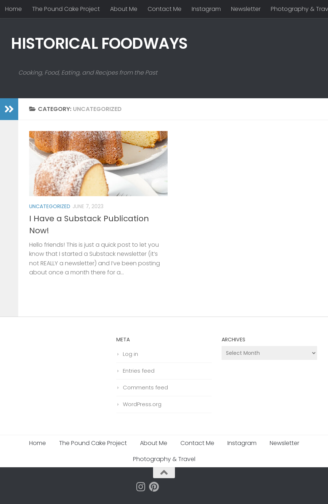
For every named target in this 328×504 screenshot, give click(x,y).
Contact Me (164, 9)
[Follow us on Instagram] (141, 487)
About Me (123, 9)
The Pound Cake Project (66, 9)
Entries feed (139, 370)
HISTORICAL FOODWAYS (99, 43)
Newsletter (246, 9)
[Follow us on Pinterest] (154, 487)
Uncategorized (49, 206)
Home (13, 9)
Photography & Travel (164, 459)
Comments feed (145, 387)
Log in (130, 354)
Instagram (206, 9)
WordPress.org (142, 404)
